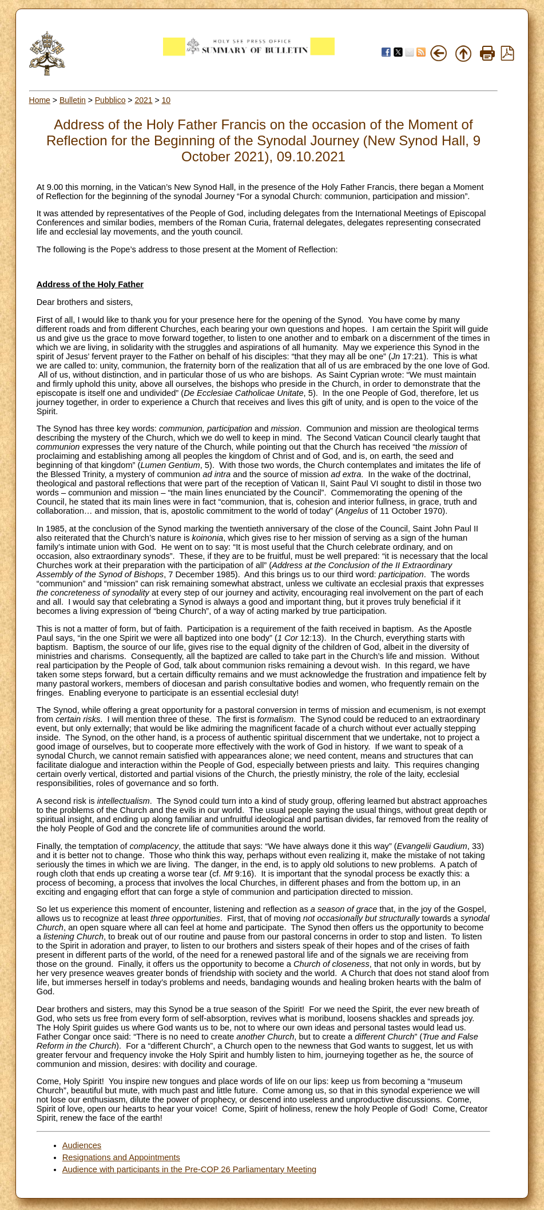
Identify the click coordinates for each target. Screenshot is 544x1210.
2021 (143, 100)
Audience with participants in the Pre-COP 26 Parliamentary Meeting (189, 1169)
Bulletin (72, 100)
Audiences (81, 1145)
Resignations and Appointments (121, 1157)
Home (39, 100)
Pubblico (110, 100)
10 (166, 100)
